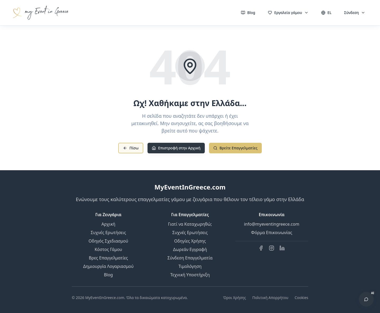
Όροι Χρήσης (234, 297)
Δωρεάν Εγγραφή (190, 249)
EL (326, 12)
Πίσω (131, 147)
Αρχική (108, 224)
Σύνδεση (354, 12)
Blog (248, 12)
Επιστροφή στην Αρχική (176, 147)
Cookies (301, 297)
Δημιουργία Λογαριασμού (108, 266)
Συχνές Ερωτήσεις (108, 232)
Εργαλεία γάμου (288, 12)
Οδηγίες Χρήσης (190, 241)
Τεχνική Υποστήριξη (190, 275)
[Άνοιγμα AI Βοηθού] (366, 299)
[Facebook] (261, 248)
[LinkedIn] (282, 248)
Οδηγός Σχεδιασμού (108, 241)
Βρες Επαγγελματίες (108, 258)
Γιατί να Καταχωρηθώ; (190, 224)
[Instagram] (271, 248)
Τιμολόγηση (190, 266)
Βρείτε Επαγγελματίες (235, 147)
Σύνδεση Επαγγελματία (190, 258)
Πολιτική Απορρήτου (270, 297)
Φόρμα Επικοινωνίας (271, 232)
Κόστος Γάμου (108, 249)
